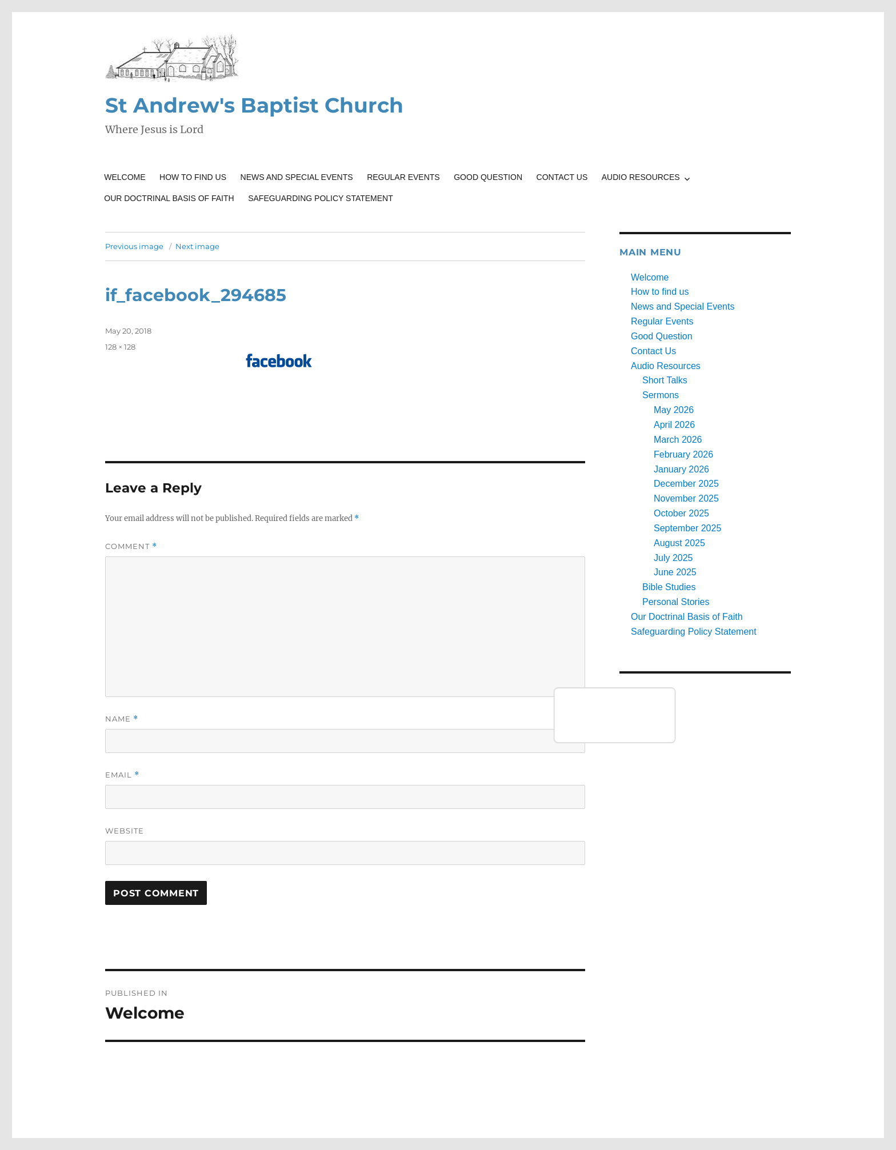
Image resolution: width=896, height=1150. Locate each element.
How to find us (192, 177)
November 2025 (686, 498)
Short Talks (664, 380)
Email (122, 775)
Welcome (124, 177)
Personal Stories (675, 602)
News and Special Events (297, 177)
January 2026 (681, 469)
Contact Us (562, 177)
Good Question (488, 177)
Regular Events (403, 177)
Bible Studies (668, 587)
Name (121, 719)
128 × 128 (120, 346)
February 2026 (683, 454)
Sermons (660, 395)
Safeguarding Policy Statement (320, 198)
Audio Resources (641, 177)
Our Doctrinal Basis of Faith (169, 198)
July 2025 (673, 558)
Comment (131, 546)
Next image (197, 246)
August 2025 (679, 543)
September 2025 (687, 528)
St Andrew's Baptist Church (254, 105)
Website (124, 830)
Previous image (134, 246)
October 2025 (681, 513)
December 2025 (686, 483)
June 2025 (675, 572)
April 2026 (674, 425)
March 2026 (678, 439)
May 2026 (674, 410)
